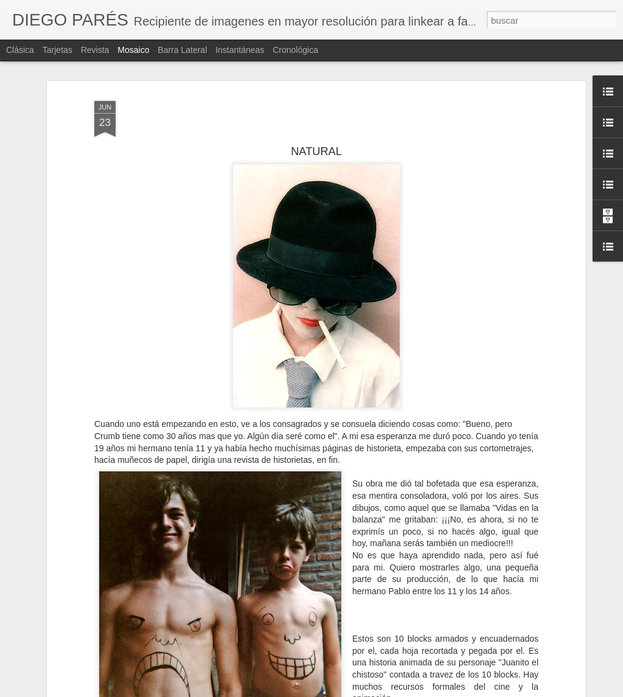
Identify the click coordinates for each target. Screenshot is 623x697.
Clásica (20, 50)
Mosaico (133, 50)
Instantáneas (239, 50)
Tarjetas (57, 50)
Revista (95, 50)
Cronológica (295, 50)
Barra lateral (182, 50)
